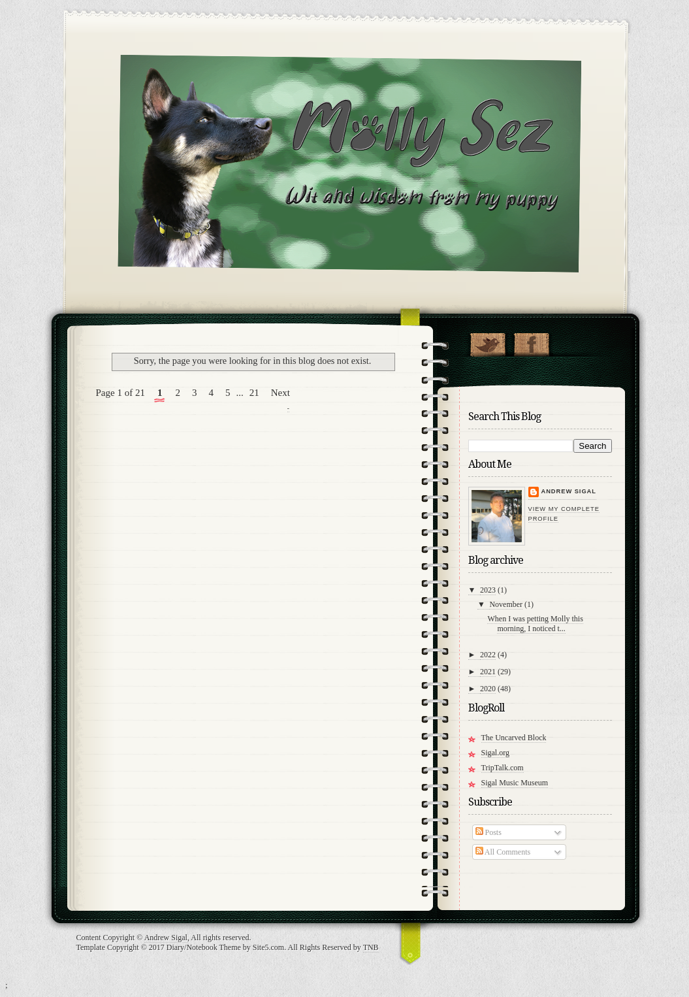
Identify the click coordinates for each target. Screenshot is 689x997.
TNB (371, 947)
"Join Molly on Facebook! (531, 342)
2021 (488, 671)
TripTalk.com (502, 767)
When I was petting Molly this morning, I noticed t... (535, 623)
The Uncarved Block (514, 737)
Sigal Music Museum (515, 782)
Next (280, 392)
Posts (488, 832)
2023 (488, 590)
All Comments (503, 852)
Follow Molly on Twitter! (487, 342)
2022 (488, 654)
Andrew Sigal (568, 491)
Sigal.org (495, 752)
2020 (488, 688)
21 (254, 392)
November (505, 604)
